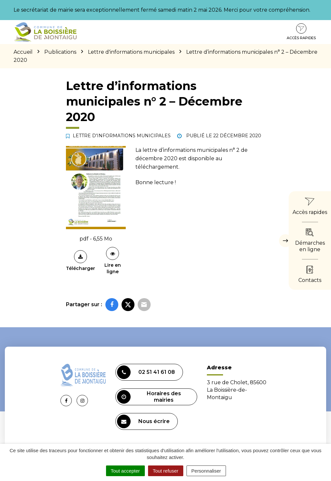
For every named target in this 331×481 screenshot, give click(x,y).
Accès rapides (301, 31)
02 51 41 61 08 (146, 372)
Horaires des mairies (149, 397)
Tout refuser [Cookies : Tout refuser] (165, 471)
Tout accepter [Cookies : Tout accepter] (125, 471)
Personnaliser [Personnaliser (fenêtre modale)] (206, 471)
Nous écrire (143, 421)
